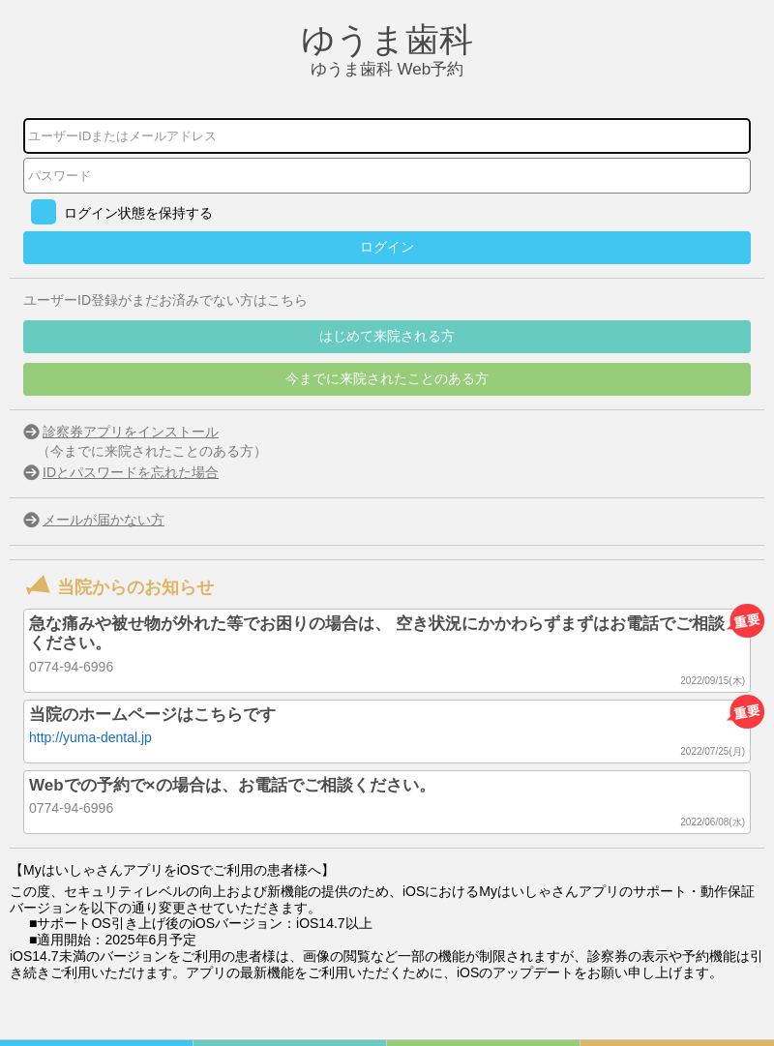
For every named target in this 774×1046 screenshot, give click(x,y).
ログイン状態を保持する (138, 213)
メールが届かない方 (103, 519)
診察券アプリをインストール (131, 431)
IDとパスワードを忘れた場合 (131, 472)
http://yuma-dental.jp (90, 737)
